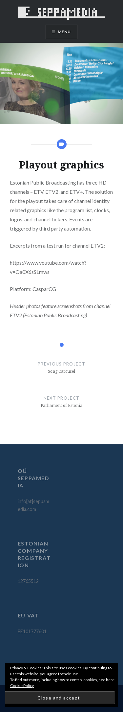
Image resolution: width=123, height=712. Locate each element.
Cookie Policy (22, 685)
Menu (64, 31)
